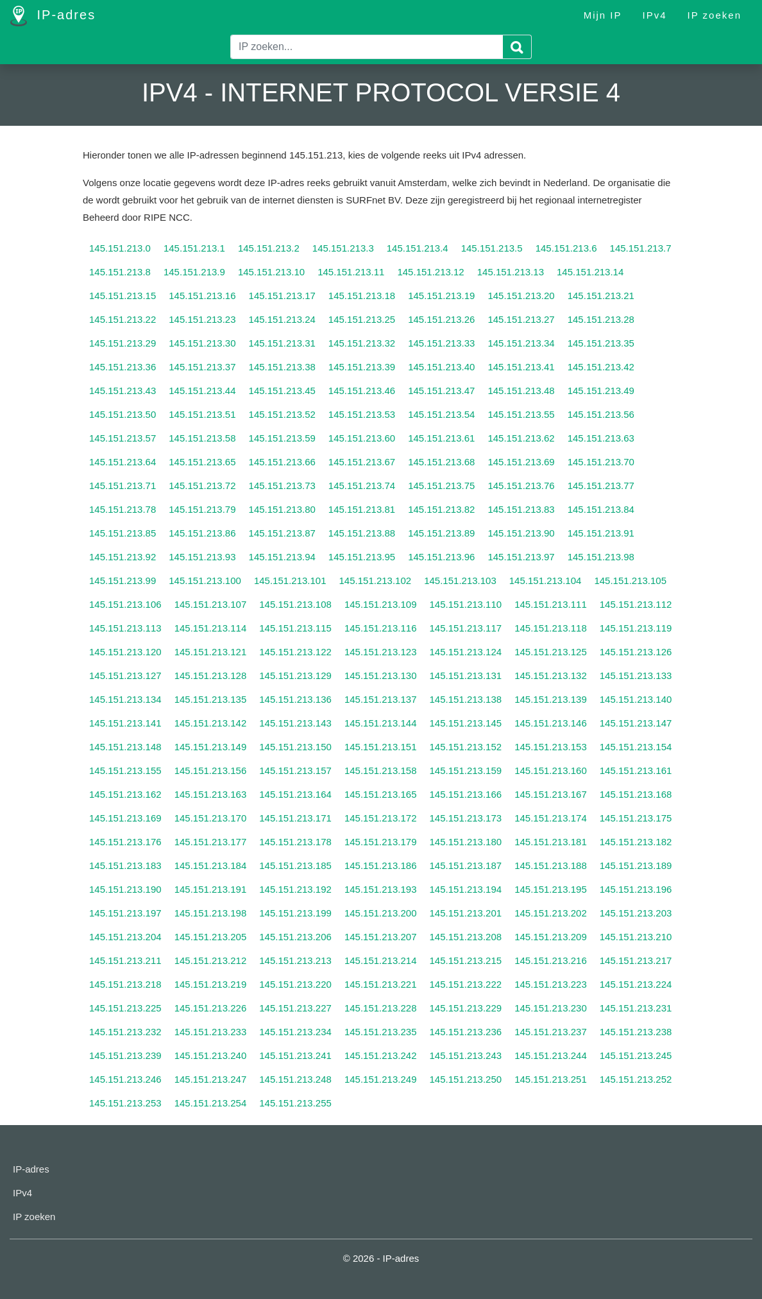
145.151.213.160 (550, 770)
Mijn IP (603, 15)
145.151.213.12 (430, 271)
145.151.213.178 (295, 841)
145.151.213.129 (295, 675)
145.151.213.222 (466, 984)
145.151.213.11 (351, 271)
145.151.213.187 (466, 865)
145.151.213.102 (375, 580)
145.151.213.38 (282, 366)
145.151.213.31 (282, 343)
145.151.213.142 (210, 723)
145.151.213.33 (441, 343)
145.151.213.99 (122, 580)
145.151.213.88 (361, 533)
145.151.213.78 (122, 509)
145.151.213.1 (194, 248)
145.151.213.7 (641, 248)
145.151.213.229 (466, 1007)
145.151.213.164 (295, 794)
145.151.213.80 (282, 509)
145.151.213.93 (202, 556)
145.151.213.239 (125, 1055)
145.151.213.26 (441, 319)
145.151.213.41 (520, 366)
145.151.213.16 (202, 295)
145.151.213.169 (125, 818)
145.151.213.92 (122, 556)
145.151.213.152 (466, 746)
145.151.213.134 (125, 699)
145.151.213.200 (380, 913)
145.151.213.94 (282, 556)
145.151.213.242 (380, 1055)
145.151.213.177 (210, 841)
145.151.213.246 (125, 1079)
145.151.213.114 (210, 628)
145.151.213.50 (122, 414)
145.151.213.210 (636, 936)
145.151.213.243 (466, 1055)
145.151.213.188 (550, 865)
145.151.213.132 (550, 675)
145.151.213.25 (361, 319)
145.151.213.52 (282, 414)
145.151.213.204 (125, 936)
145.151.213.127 (125, 675)
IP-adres (53, 16)
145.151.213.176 (125, 841)
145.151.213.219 (210, 984)
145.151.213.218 (125, 984)
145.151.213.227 (295, 1007)
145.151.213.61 (441, 438)
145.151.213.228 (380, 1007)
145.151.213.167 (550, 794)
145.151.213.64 (122, 461)
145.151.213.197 (125, 913)
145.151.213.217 (636, 960)
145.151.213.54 (441, 414)
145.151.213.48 (520, 390)
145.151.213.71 (122, 485)
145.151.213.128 (210, 675)
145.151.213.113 (125, 628)
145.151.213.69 (520, 461)
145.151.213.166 (466, 794)
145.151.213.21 (601, 295)
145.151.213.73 (282, 485)
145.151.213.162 (125, 794)
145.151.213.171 (295, 818)
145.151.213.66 (282, 461)
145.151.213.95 (361, 556)
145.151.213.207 (380, 936)
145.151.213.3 (343, 248)
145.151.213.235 (380, 1031)
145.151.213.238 (636, 1031)
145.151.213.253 (125, 1102)
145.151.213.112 (636, 604)
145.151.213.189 (636, 865)
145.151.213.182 (636, 841)
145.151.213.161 (636, 770)
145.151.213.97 (520, 556)
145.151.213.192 (295, 889)
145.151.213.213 (295, 960)
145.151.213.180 (466, 841)
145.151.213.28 (601, 319)
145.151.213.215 (466, 960)
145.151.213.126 (636, 651)
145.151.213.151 (380, 746)
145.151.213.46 (361, 390)
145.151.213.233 (210, 1031)
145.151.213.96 (441, 556)
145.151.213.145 (466, 723)
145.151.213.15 (122, 295)
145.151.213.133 (636, 675)
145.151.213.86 (202, 533)
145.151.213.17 (282, 295)
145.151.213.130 (380, 675)
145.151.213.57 (122, 438)
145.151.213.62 (520, 438)
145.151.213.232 (125, 1031)
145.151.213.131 (466, 675)
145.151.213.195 (550, 889)
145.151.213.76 (520, 485)
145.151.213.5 (492, 248)
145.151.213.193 (380, 889)
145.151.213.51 (202, 414)
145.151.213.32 (361, 343)
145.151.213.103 (460, 580)
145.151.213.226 (210, 1007)
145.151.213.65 (202, 461)
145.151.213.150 (295, 746)
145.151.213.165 (380, 794)
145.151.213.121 (210, 651)
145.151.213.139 (550, 699)
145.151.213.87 (282, 533)
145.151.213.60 (361, 438)
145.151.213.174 (550, 818)
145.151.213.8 (120, 271)
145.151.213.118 (550, 628)
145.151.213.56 (601, 414)
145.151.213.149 (210, 746)
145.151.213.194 (466, 889)
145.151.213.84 (601, 509)
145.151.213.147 (636, 723)
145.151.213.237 (550, 1031)
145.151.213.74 (361, 485)
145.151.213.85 (122, 533)
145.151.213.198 (210, 913)
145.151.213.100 (205, 580)
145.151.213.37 (202, 366)
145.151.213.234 (295, 1031)
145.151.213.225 (125, 1007)
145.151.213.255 (295, 1102)
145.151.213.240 (210, 1055)
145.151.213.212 (210, 960)
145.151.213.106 (125, 604)
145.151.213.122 (295, 651)
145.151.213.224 (636, 984)
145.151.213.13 (510, 271)
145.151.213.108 (295, 604)
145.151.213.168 (636, 794)
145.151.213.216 (550, 960)
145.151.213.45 (282, 390)
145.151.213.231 (636, 1007)
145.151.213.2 (269, 248)
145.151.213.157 (295, 770)
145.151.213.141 (125, 723)
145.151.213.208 (466, 936)
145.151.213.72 (202, 485)
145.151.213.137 (380, 699)
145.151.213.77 (601, 485)
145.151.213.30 (202, 343)
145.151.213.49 (601, 390)
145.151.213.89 (441, 533)
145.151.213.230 (550, 1007)
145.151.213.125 (550, 651)
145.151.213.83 (520, 509)
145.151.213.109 (380, 604)
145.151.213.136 (295, 699)
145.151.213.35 (601, 343)
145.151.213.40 (441, 366)
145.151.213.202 (550, 913)
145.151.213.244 (550, 1055)
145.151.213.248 (295, 1079)
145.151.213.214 (380, 960)
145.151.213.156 (210, 770)
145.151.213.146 (550, 723)
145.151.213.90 (520, 533)
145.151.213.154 (636, 746)
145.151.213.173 (466, 818)
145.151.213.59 (282, 438)
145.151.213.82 (441, 509)
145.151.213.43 (122, 390)
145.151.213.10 (271, 271)
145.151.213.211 (125, 960)
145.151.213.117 (466, 628)
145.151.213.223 (550, 984)
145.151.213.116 (380, 628)
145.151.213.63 (601, 438)
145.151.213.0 (120, 248)
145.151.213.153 (550, 746)
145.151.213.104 (545, 580)
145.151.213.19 (441, 295)
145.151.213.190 (125, 889)
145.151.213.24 (282, 319)
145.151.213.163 (210, 794)
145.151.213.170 (210, 818)
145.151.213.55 (520, 414)
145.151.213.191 (210, 889)
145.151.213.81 (361, 509)
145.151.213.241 (295, 1055)
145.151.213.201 (466, 913)
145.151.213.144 (380, 723)
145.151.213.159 (466, 770)
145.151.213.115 (295, 628)
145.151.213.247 (210, 1079)
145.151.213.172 (380, 818)
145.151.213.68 (441, 461)
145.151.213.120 (125, 651)
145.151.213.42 (601, 366)
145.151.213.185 (295, 865)
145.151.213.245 (636, 1055)
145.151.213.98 (601, 556)
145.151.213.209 (550, 936)
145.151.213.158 (380, 770)
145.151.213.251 (550, 1079)
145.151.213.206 (295, 936)
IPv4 (655, 15)
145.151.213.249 (380, 1079)
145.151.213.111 (550, 604)
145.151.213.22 (122, 319)
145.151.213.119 (636, 628)
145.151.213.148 (125, 746)
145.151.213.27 (520, 319)
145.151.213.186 (380, 865)
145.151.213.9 (194, 271)
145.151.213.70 (601, 461)
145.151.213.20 (520, 295)
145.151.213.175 (636, 818)
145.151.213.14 (590, 271)
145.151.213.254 (210, 1102)
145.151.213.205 (210, 936)
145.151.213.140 (636, 699)
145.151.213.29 (122, 343)
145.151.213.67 (361, 461)
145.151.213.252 (636, 1079)
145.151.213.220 (295, 984)
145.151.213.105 (630, 580)
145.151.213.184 (210, 865)
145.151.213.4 (417, 248)
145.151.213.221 (380, 984)
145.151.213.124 (466, 651)
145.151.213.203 (636, 913)
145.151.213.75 (441, 485)
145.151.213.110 (466, 604)
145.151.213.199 (295, 913)
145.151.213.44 (202, 390)
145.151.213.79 (202, 509)
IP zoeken (714, 15)
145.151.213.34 (520, 343)
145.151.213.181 (550, 841)
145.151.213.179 (380, 841)
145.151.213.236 (466, 1031)
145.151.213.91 (601, 533)
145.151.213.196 (636, 889)
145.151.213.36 (122, 366)
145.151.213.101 (290, 580)
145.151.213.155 (125, 770)
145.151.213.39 (361, 366)
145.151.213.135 (210, 699)
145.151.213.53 (361, 414)
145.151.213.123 (380, 651)
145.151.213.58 (202, 438)
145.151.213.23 (202, 319)
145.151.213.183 (125, 865)
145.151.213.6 (566, 248)
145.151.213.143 (295, 723)
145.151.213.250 (466, 1079)
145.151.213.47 (441, 390)
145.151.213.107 (210, 604)
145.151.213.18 (361, 295)
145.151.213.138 (466, 699)
